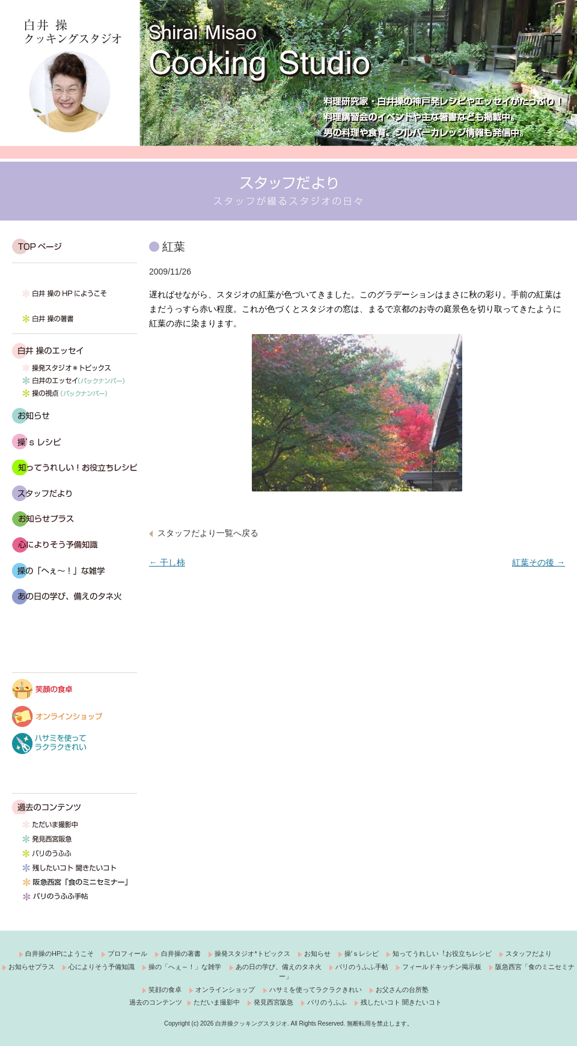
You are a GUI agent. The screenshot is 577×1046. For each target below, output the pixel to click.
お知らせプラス (31, 966)
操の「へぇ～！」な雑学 (74, 571)
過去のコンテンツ (46, 807)
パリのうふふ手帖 (74, 900)
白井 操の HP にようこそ (74, 297)
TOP (74, 246)
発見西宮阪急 (74, 842)
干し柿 (167, 562)
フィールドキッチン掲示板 (74, 648)
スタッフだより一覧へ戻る (207, 533)
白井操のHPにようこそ (59, 953)
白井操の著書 (181, 953)
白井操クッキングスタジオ (73, 75)
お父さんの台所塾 (402, 989)
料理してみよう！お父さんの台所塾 (74, 770)
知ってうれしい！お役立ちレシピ (74, 467)
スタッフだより (74, 493)
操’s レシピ (74, 441)
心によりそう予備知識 (74, 545)
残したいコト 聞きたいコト (74, 871)
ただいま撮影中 (74, 828)
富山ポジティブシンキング (74, 622)
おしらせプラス (74, 519)
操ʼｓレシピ (361, 953)
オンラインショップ (74, 716)
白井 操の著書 (74, 322)
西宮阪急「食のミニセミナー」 (74, 885)
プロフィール (74, 310)
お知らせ (74, 416)
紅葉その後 (538, 562)
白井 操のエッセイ (74, 351)
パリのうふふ (74, 857)
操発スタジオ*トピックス (74, 371)
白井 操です (74, 277)
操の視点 (74, 396)
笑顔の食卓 (74, 689)
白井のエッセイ (74, 383)
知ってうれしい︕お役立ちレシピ (442, 953)
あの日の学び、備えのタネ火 (74, 596)
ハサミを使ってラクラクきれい (74, 743)
